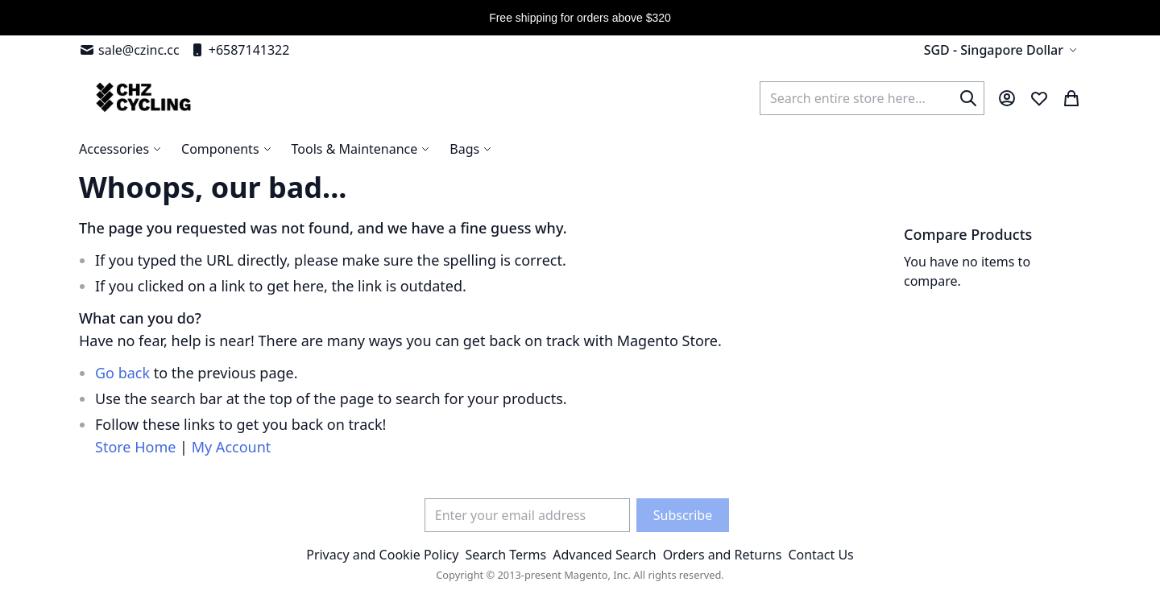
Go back (122, 372)
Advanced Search (604, 554)
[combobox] (872, 98)
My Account (231, 446)
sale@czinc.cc (129, 50)
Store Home (135, 446)
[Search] (968, 98)
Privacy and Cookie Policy (382, 554)
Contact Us (820, 554)
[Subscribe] (682, 515)
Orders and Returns (722, 554)
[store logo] (141, 97)
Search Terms (505, 554)
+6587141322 (239, 50)
